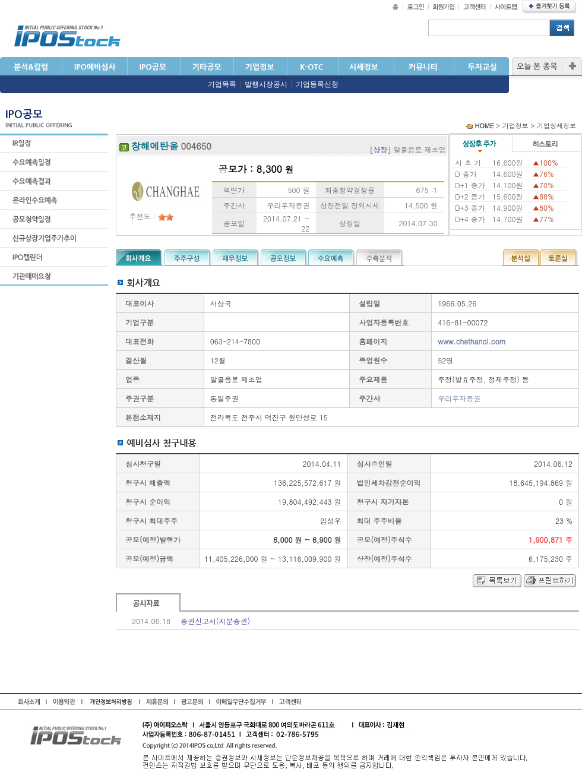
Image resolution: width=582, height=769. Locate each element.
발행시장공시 (266, 84)
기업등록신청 (317, 84)
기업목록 (222, 84)
